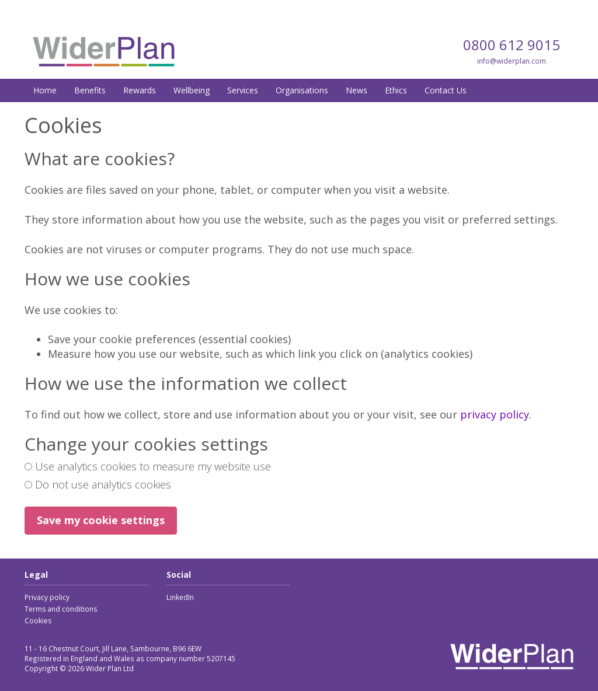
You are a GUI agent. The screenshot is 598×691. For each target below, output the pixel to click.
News (356, 90)
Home (45, 90)
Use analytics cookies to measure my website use (148, 466)
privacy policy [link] (494, 414)
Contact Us (446, 90)
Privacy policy (47, 597)
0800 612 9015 (511, 44)
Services (242, 90)
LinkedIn (180, 597)
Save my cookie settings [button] (101, 520)
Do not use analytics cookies (98, 484)
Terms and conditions (61, 609)
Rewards (139, 90)
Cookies (38, 621)
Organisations (302, 90)
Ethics (396, 90)
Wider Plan (104, 51)
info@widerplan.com (511, 61)
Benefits (90, 90)
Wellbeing (191, 90)
